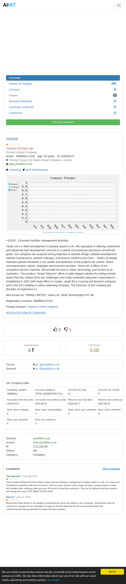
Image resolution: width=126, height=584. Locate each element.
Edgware (32, 306)
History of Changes (63, 83)
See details (53, 580)
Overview (14, 77)
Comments (63, 113)
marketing (15, 169)
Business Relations (63, 101)
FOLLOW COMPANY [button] (63, 122)
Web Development (36, 169)
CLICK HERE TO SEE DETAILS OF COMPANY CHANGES (63, 232)
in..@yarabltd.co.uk (47, 368)
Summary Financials (63, 107)
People (63, 95)
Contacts (63, 89)
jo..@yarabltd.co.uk (47, 364)
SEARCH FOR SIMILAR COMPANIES (26, 312)
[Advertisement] (63, 41)
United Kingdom (48, 306)
